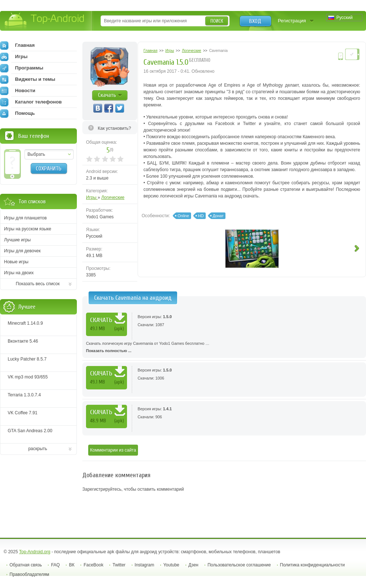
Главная (17, 45)
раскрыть (37, 448)
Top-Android (45, 21)
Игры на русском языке (27, 228)
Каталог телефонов (31, 102)
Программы (21, 68)
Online (183, 216)
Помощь (17, 113)
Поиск (216, 21)
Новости (17, 90)
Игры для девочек (22, 250)
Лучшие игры (17, 239)
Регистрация (292, 20)
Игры (92, 197)
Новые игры (16, 261)
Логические (112, 197)
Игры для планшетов (25, 217)
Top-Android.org (34, 551)
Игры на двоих (19, 272)
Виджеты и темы (27, 79)
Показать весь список (38, 283)
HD (201, 216)
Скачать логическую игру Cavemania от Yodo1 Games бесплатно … (224, 347)
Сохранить (48, 168)
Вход (255, 21)
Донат (218, 216)
